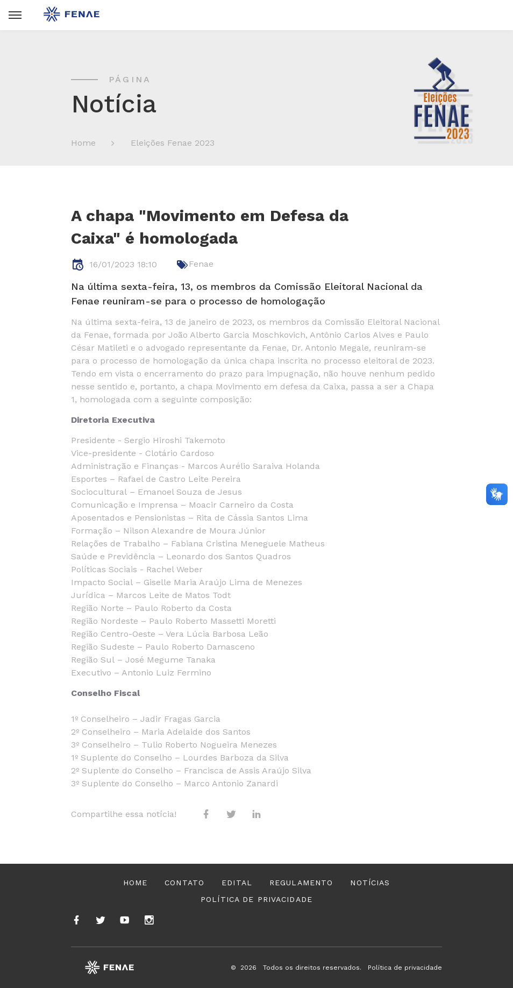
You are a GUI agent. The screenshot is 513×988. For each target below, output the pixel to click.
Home (83, 143)
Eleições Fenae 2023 (173, 143)
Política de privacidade (256, 899)
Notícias (370, 882)
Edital (237, 882)
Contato (184, 882)
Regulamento (301, 882)
